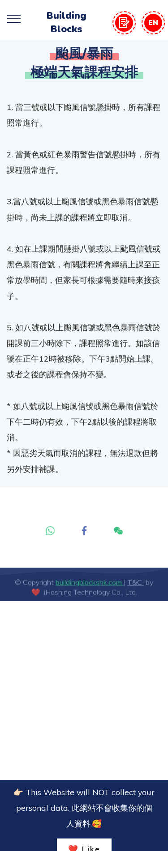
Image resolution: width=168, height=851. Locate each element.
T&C (135, 586)
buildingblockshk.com (90, 586)
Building (66, 15)
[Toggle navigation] (14, 18)
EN (153, 22)
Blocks (66, 29)
